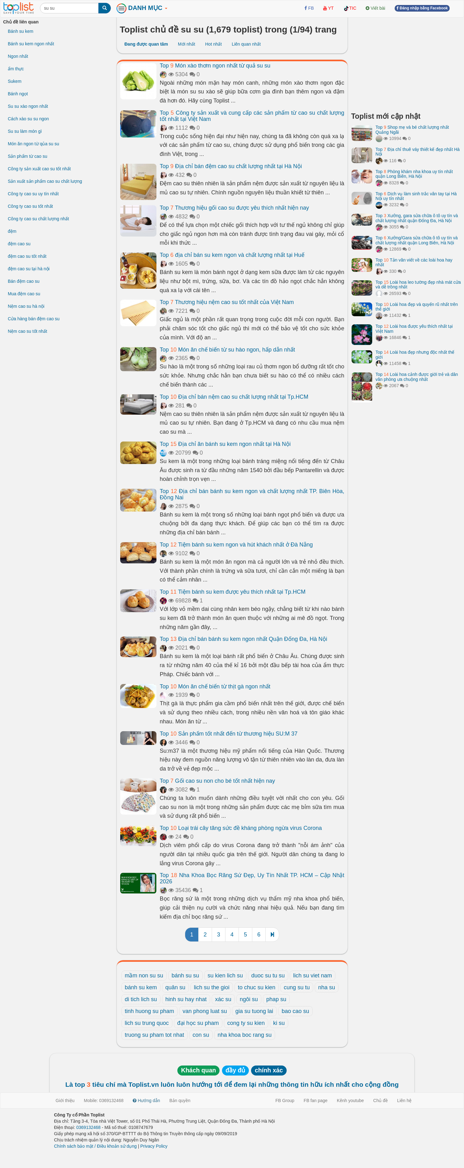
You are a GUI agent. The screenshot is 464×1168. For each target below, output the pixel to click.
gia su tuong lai (254, 1011)
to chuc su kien (256, 987)
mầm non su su (144, 975)
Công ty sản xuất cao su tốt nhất (39, 168)
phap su (276, 999)
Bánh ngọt (18, 93)
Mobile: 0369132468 (104, 1100)
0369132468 (88, 1127)
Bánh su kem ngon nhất (31, 43)
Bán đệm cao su (23, 281)
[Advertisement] (406, 62)
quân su (175, 987)
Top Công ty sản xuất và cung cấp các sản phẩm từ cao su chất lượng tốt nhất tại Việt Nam (252, 116)
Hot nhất (213, 44)
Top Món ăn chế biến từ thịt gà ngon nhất (215, 686)
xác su (223, 999)
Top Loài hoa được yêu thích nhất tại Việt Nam (414, 328)
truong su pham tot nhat (154, 1035)
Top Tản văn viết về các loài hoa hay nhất (414, 262)
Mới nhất (186, 44)
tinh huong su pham (149, 1011)
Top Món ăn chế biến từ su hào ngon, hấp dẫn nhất (227, 350)
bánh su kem (141, 987)
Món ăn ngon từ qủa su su (33, 143)
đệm (12, 231)
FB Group (284, 1100)
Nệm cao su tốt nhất (27, 331)
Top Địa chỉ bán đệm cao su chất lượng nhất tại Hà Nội (231, 166)
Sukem (15, 81)
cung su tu (297, 987)
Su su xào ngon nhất (28, 106)
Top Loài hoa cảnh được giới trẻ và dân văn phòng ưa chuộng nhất (417, 377)
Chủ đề (380, 1100)
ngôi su (249, 999)
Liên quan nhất (246, 44)
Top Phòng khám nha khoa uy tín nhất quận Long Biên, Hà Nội (414, 174)
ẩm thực (16, 68)
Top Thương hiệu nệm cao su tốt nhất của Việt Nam (227, 302)
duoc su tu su (268, 975)
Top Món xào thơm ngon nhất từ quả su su (215, 65)
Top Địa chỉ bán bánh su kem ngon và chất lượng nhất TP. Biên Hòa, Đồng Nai (252, 494)
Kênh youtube (350, 1100)
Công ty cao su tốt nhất (30, 206)
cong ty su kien (246, 1023)
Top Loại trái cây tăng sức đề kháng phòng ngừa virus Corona (241, 828)
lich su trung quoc (147, 1023)
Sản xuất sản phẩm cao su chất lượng (45, 181)
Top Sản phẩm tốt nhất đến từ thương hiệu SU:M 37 (229, 734)
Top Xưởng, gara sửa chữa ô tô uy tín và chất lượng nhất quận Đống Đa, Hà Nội (417, 218)
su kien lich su (225, 975)
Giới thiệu (65, 1100)
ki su (279, 1023)
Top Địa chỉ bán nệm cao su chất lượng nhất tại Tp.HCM (234, 397)
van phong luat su (205, 1011)
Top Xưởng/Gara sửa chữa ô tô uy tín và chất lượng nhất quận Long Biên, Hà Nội (417, 240)
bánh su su (185, 975)
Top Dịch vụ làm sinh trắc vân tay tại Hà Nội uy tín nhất (416, 196)
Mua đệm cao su (24, 293)
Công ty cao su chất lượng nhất (38, 218)
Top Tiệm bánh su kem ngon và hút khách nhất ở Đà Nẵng (236, 545)
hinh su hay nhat (186, 999)
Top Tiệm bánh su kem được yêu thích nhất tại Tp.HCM (233, 592)
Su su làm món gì (25, 131)
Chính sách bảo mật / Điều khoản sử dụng (95, 1146)
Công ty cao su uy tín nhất (33, 193)
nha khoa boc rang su (245, 1035)
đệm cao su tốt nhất (27, 256)
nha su (326, 987)
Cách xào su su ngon (28, 118)
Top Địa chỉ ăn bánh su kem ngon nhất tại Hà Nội (225, 444)
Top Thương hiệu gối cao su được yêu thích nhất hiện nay (234, 208)
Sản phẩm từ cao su (27, 156)
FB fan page (316, 1100)
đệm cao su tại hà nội (29, 268)
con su (201, 1035)
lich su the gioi (212, 987)
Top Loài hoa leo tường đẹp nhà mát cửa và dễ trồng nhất (418, 284)
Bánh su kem (20, 31)
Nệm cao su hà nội (26, 306)
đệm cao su (19, 243)
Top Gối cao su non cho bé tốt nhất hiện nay (217, 781)
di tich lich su (141, 999)
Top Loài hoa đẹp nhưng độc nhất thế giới (415, 354)
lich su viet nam (312, 975)
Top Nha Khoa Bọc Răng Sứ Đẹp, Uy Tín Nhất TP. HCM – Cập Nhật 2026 (252, 878)
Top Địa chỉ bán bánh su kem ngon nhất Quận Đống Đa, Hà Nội (243, 639)
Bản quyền (180, 1100)
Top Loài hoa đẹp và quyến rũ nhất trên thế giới (417, 307)
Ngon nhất (18, 56)
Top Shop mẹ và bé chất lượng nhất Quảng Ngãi (412, 129)
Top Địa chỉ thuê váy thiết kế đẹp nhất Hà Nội (418, 152)
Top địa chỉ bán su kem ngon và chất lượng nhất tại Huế (232, 255)
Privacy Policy (153, 1146)
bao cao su (295, 1011)
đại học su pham (198, 1023)
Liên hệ (404, 1100)
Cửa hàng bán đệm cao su (34, 318)
